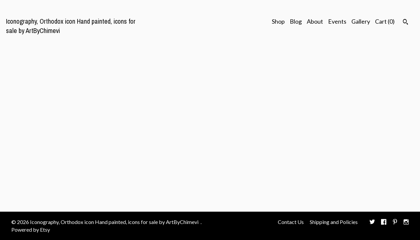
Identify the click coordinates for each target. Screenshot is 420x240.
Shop (278, 21)
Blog (296, 21)
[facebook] (383, 222)
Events (337, 21)
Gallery (360, 21)
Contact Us (291, 222)
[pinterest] (395, 222)
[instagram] (406, 222)
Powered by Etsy (30, 229)
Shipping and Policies (334, 222)
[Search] (405, 22)
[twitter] (372, 222)
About (315, 21)
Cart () (385, 21)
